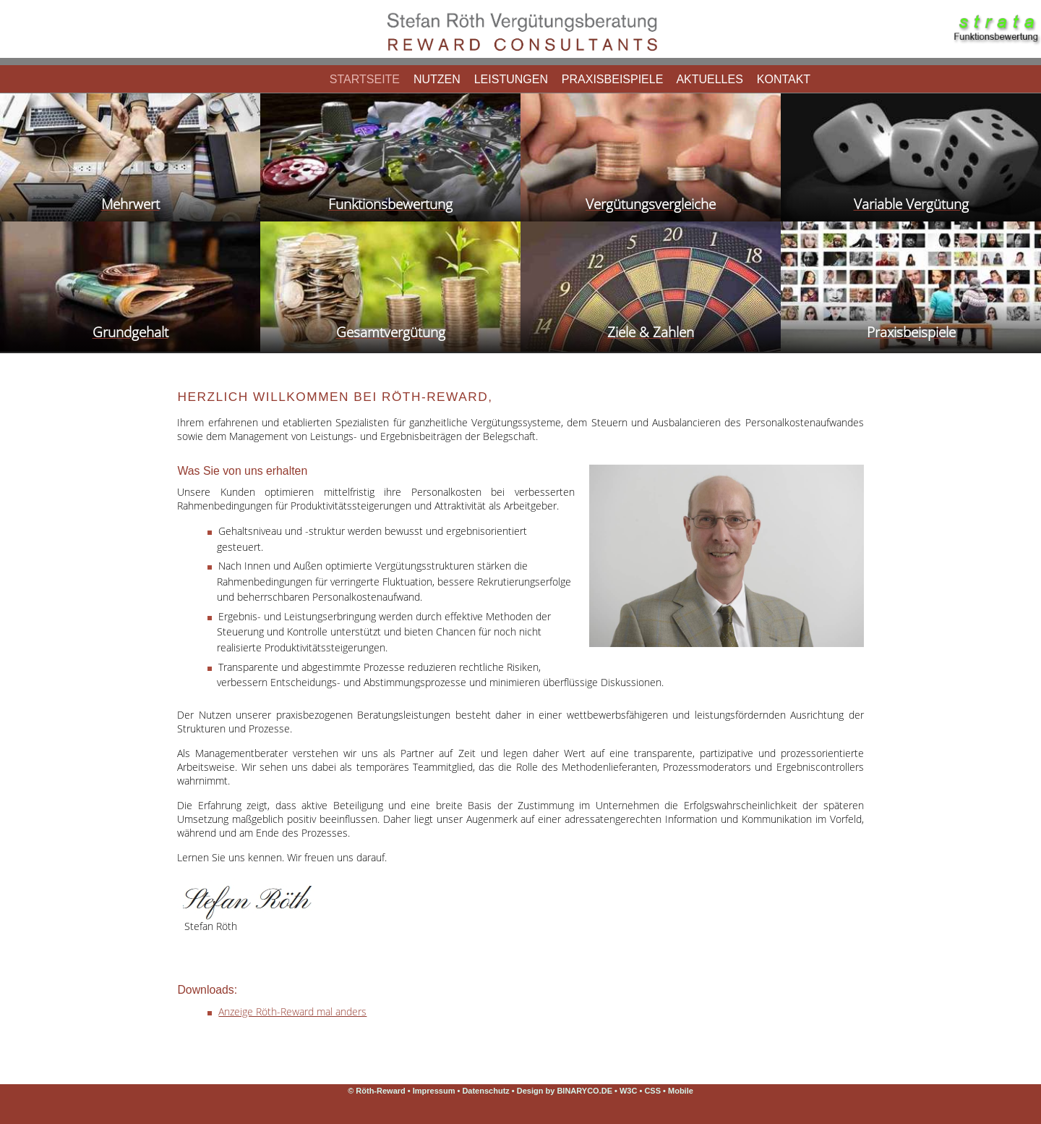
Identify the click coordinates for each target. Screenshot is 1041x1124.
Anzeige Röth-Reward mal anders (292, 1011)
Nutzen (436, 79)
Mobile (680, 1090)
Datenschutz (485, 1090)
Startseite (364, 79)
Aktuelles (710, 79)
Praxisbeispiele (612, 79)
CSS (653, 1090)
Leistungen (511, 79)
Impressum (434, 1090)
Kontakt (783, 79)
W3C (630, 1090)
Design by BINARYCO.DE (564, 1090)
